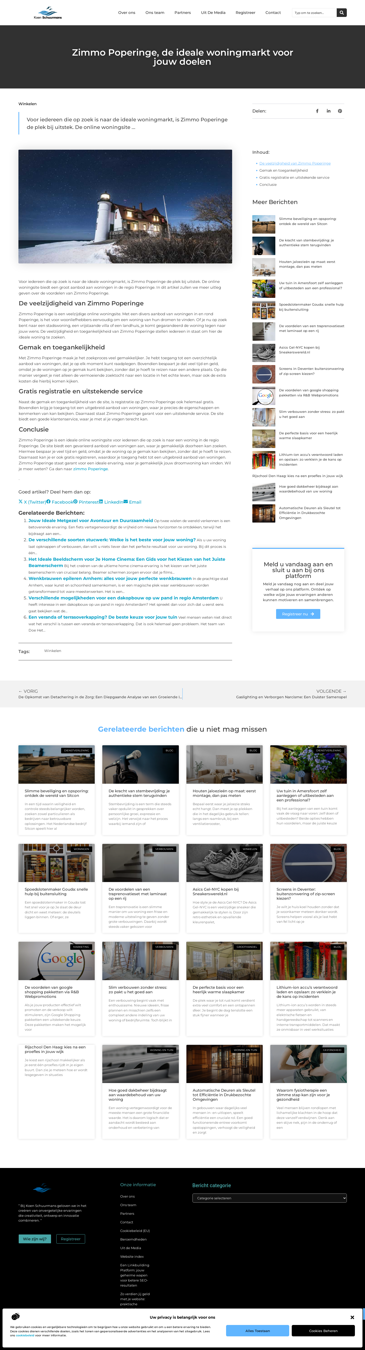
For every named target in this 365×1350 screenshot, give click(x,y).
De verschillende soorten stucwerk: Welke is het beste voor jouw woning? (112, 539)
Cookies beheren (323, 1331)
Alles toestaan (258, 1331)
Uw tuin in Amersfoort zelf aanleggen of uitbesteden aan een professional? (305, 795)
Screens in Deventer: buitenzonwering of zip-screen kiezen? (306, 894)
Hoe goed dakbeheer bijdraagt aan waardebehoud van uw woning (138, 1095)
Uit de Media (130, 1248)
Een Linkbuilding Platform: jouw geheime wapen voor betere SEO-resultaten (134, 1275)
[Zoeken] (342, 12)
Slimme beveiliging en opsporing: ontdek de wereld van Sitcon (56, 793)
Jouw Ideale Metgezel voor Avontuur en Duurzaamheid (91, 520)
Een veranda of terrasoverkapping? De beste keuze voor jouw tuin (103, 617)
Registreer (245, 12)
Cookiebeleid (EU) (135, 1231)
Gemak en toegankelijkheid (283, 170)
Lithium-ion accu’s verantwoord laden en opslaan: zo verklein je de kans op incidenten (311, 459)
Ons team (154, 12)
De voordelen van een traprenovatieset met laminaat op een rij (138, 894)
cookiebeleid (25, 1335)
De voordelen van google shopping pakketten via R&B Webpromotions (52, 992)
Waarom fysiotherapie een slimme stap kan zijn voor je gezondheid (303, 1095)
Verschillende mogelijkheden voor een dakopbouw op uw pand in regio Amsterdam (124, 597)
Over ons (126, 12)
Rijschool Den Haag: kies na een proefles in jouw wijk (297, 476)
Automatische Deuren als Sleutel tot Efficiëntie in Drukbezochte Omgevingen (309, 513)
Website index (132, 1256)
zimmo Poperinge (90, 468)
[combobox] (314, 12)
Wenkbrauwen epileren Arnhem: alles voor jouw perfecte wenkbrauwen (110, 578)
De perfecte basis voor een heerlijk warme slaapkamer (219, 989)
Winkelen (27, 103)
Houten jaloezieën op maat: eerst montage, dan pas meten (224, 793)
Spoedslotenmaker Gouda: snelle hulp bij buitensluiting (56, 891)
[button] (352, 1317)
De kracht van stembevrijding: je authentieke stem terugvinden (139, 793)
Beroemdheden (133, 1239)
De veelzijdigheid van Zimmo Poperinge (295, 163)
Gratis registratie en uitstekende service (294, 177)
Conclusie (268, 184)
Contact (273, 12)
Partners (183, 12)
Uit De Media (213, 12)
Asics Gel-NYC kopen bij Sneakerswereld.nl (216, 891)
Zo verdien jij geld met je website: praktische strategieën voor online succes (135, 1304)
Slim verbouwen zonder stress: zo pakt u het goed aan (138, 989)
